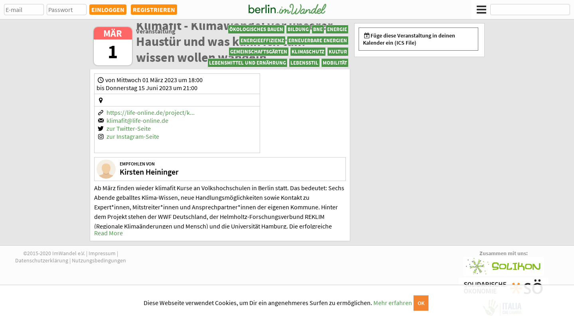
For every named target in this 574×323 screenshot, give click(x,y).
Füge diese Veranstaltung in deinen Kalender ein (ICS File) (409, 39)
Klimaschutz (308, 51)
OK (421, 303)
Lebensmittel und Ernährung (247, 62)
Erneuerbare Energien (317, 40)
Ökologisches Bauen (256, 29)
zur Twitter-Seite (129, 128)
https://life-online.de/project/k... (151, 112)
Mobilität (335, 62)
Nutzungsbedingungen (99, 260)
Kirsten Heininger (149, 172)
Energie (337, 29)
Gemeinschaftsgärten (258, 51)
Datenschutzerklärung (41, 260)
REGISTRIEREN (154, 10)
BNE (318, 29)
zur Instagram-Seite (133, 136)
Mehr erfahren (392, 303)
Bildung (298, 29)
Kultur (338, 51)
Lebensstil (304, 62)
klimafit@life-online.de (137, 120)
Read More (108, 233)
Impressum (102, 253)
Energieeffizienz (262, 40)
